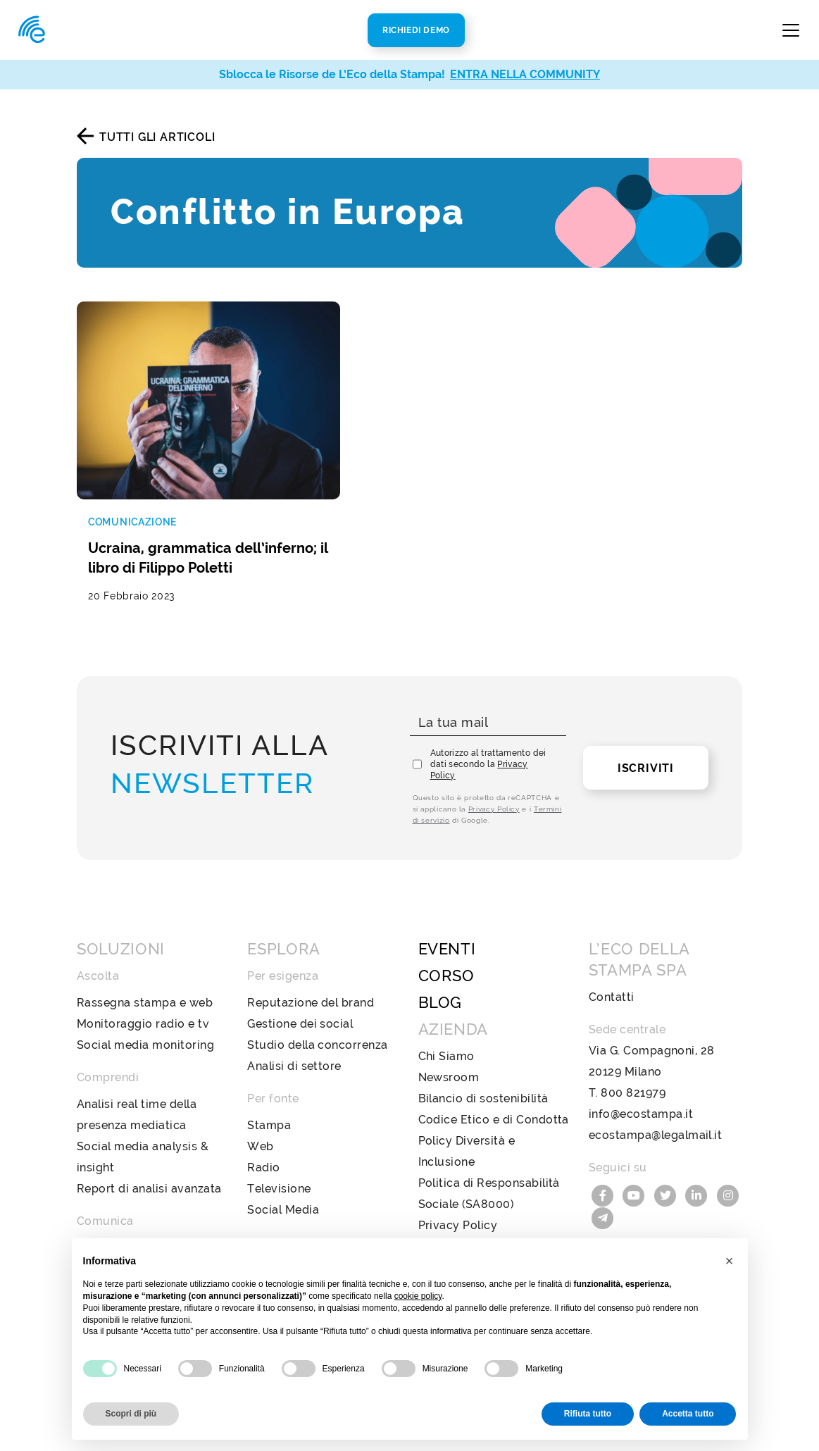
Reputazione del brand (310, 988)
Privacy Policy (494, 794)
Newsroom (449, 1062)
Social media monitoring (145, 1030)
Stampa (269, 1110)
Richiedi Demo (416, 30)
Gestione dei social (300, 1009)
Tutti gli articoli (157, 137)
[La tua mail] (488, 708)
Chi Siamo (446, 1041)
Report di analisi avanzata (149, 1174)
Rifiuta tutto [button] (587, 1414)
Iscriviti (646, 753)
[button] (729, 1261)
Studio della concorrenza (317, 1030)
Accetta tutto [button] (687, 1414)
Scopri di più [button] (131, 1414)
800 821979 (633, 1078)
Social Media (283, 1195)
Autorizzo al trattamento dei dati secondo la (488, 749)
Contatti (611, 982)
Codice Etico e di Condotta (493, 1104)
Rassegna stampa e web (145, 988)
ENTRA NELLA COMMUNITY (525, 74)
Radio (263, 1152)
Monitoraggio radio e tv (143, 1009)
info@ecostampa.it (641, 1099)
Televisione (279, 1174)
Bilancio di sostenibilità (483, 1083)
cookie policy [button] (418, 1296)
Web (260, 1131)
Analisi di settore (294, 1051)
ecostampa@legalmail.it (656, 1120)
